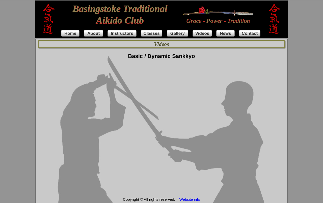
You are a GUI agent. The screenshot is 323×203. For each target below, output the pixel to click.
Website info (189, 199)
